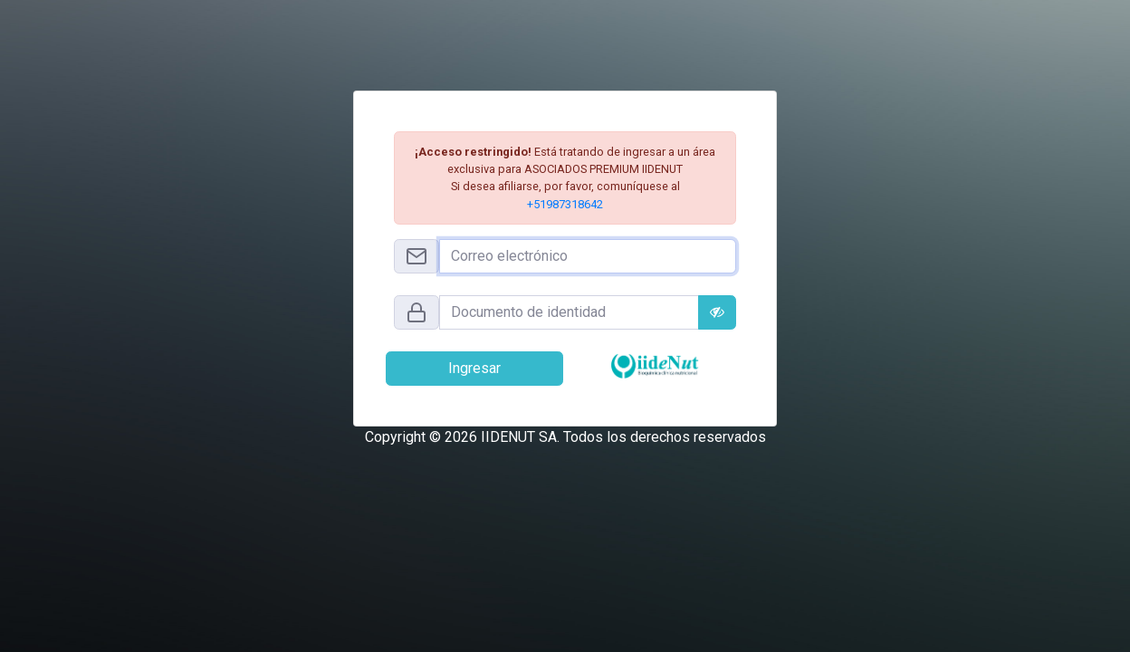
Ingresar (474, 368)
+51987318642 (565, 204)
